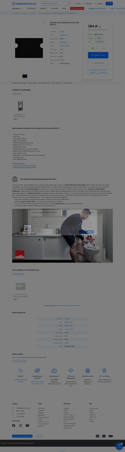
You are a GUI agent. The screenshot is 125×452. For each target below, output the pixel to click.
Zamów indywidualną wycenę (22, 436)
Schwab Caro (64, 35)
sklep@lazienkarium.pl (97, 8)
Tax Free (39, 436)
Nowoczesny (63, 42)
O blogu (91, 410)
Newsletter (41, 426)
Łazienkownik (93, 417)
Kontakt (78, 3)
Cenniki (91, 412)
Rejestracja (41, 415)
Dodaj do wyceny (98, 63)
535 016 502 (20, 416)
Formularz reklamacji (43, 424)
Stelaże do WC (16, 94)
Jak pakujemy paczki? (69, 425)
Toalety (33, 13)
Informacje (67, 403)
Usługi (40, 403)
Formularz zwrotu (42, 421)
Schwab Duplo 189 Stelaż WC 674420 (24, 165)
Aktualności (92, 414)
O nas (65, 421)
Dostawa (66, 412)
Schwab (62, 31)
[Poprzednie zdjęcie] (15, 46)
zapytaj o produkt (93, 71)
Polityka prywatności (69, 419)
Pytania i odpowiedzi (69, 417)
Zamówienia (41, 410)
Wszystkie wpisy (93, 408)
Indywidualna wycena (43, 417)
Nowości (43, 8)
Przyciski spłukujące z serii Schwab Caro (68, 305)
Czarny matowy (64, 46)
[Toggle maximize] (43, 22)
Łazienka (23, 13)
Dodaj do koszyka (98, 55)
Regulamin (66, 408)
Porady (91, 419)
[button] (27, 13)
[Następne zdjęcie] (42, 46)
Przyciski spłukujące (44, 13)
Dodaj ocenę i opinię (19, 361)
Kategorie (17, 8)
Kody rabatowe (77, 8)
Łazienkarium (15, 13)
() (109, 3)
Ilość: (92, 48)
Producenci (31, 8)
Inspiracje (91, 421)
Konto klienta (41, 408)
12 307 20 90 (20, 414)
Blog (64, 8)
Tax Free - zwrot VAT (69, 414)
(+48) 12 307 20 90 (117, 8)
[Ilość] (98, 48)
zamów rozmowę (103, 71)
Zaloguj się (99, 3)
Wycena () (88, 3)
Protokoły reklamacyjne (70, 423)
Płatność (66, 410)
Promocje (54, 8)
